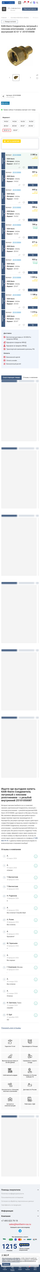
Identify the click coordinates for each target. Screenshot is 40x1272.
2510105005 (17, 260)
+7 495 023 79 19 (15, 8)
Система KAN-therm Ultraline (20, 17)
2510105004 (17, 242)
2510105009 (17, 312)
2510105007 (17, 295)
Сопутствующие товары (11, 377)
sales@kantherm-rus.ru (20, 1224)
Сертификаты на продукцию (11, 1205)
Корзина (28, 1268)
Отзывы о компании (30, 377)
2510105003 (17, 225)
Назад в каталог (9, 21)
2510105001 (17, 190)
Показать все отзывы (11, 1028)
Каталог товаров (12, 1268)
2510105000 (17, 172)
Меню (35, 1268)
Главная (5, 1268)
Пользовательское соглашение (12, 1197)
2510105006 (17, 277)
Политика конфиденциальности (12, 1193)
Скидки (20, 1268)
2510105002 (17, 207)
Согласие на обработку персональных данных (17, 1201)
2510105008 (17, 155)
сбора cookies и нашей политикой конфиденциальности (19, 1261)
